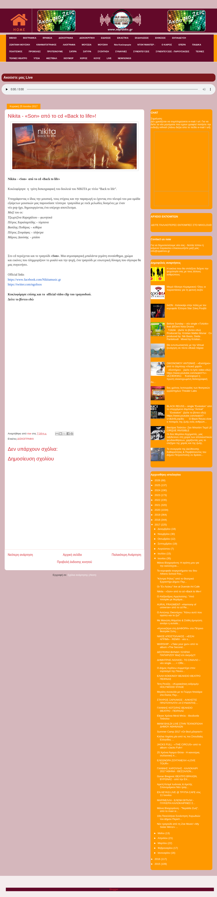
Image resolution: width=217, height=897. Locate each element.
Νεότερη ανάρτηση (20, 554)
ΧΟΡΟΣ (83, 58)
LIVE (109, 58)
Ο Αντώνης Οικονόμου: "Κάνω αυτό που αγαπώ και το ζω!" (179, 614)
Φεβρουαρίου (165, 848)
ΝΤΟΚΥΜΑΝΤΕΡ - (146, 45)
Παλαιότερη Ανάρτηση (126, 554)
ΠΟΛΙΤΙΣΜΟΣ (15, 51)
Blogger (113, 889)
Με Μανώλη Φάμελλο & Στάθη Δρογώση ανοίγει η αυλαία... (179, 622)
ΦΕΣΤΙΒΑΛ (51, 58)
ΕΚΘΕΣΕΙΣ (160, 38)
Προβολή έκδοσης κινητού (74, 562)
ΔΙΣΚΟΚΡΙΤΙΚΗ (87, 38)
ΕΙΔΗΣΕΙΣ (106, 38)
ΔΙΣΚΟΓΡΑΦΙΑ (66, 38)
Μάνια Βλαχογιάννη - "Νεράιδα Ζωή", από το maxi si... (177, 810)
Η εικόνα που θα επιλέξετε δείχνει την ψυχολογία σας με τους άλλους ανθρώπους (187, 271)
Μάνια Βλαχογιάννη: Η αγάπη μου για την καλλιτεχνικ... (178, 564)
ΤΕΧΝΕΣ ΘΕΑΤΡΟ (18, 58)
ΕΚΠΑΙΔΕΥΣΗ (179, 38)
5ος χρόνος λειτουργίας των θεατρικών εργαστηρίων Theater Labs (188, 389)
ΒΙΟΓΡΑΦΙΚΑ (29, 38)
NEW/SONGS (124, 58)
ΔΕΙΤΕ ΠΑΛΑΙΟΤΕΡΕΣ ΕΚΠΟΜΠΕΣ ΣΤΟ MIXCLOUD (181, 225)
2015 (158, 863)
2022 (158, 500)
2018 (158, 519)
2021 (158, 505)
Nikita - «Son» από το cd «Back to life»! (179, 591)
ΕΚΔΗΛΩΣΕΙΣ (142, 38)
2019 (158, 514)
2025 (158, 485)
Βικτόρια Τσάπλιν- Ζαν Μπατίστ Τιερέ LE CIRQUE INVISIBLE (189, 429)
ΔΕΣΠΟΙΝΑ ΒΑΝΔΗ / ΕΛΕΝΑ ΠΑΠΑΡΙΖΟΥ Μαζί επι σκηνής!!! (176, 654)
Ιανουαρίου (164, 852)
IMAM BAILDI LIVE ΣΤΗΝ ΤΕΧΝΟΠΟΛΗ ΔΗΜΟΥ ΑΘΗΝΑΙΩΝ (179, 725)
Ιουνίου (162, 558)
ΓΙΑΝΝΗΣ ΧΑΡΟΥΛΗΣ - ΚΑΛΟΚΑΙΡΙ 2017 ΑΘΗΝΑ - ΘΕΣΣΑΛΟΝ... (177, 770)
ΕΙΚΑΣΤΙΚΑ (123, 38)
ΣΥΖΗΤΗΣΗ (103, 51)
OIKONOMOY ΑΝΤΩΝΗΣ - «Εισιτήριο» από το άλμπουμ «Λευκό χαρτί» (189, 365)
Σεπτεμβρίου (165, 543)
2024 (158, 490)
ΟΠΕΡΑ (182, 45)
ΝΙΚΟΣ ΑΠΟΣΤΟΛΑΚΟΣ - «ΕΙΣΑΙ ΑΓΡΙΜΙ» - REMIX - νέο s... (175, 638)
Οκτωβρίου (164, 538)
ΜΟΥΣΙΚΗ (103, 45)
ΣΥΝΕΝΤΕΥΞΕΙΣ (141, 51)
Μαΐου (161, 833)
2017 (158, 524)
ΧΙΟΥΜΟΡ (69, 58)
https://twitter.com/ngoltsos (25, 284)
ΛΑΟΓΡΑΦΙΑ (69, 45)
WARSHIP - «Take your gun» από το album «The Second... (177, 646)
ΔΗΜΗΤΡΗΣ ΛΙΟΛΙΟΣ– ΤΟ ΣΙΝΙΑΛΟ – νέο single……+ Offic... (178, 662)
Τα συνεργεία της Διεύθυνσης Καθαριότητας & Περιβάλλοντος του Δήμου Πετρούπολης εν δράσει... (186, 451)
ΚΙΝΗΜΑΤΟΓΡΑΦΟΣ (46, 45)
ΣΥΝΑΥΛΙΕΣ (121, 51)
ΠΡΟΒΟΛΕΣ (35, 51)
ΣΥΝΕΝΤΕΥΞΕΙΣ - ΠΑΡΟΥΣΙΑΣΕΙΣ (172, 51)
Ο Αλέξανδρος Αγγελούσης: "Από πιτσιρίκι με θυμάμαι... (175, 598)
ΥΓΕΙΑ (36, 58)
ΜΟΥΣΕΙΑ (87, 45)
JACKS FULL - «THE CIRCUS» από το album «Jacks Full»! (179, 746)
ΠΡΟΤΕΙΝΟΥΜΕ (55, 51)
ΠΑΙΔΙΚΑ (196, 45)
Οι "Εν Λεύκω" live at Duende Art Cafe (178, 586)
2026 (158, 480)
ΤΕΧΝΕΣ (200, 51)
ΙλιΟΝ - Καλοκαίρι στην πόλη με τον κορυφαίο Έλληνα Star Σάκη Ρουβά (186, 307)
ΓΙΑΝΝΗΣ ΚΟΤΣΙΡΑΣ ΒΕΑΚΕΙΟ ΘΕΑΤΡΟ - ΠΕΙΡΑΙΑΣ (174, 709)
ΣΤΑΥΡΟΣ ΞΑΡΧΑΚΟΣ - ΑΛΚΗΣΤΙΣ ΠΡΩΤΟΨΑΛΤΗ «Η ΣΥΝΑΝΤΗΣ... (177, 701)
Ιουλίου (162, 553)
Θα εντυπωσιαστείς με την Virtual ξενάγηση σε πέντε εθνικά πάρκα (185, 347)
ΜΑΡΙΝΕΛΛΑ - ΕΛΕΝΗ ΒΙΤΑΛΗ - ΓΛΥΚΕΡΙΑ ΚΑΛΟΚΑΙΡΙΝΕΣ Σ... (176, 802)
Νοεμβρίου (164, 533)
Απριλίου (163, 838)
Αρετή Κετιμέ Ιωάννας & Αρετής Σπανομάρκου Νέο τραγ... (174, 786)
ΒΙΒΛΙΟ (13, 38)
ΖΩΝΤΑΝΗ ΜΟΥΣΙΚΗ (19, 45)
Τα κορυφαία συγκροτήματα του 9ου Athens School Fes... (177, 572)
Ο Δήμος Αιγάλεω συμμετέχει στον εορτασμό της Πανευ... (176, 669)
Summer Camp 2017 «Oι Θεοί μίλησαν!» (179, 731)
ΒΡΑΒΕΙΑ (47, 38)
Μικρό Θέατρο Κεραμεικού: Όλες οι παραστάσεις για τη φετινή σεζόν (186, 288)
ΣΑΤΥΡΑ (87, 51)
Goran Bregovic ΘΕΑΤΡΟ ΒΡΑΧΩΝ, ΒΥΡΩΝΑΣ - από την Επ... (177, 778)
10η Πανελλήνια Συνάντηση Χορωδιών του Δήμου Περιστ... (178, 817)
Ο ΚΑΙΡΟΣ (167, 45)
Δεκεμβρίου (164, 528)
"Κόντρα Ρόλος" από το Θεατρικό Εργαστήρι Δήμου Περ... (175, 580)
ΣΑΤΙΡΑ (73, 51)
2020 (158, 509)
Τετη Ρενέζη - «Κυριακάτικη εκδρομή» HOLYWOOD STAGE (178, 685)
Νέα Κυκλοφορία (122, 45)
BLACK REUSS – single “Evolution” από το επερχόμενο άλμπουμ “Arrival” (189, 408)
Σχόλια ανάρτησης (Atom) (82, 574)
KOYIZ (97, 58)
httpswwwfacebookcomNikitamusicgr (34, 279)
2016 (158, 859)
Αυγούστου (164, 548)
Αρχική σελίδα (72, 554)
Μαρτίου (163, 843)
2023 (158, 495)
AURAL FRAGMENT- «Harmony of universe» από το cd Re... (176, 606)
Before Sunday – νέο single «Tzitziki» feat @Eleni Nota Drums (187, 325)
